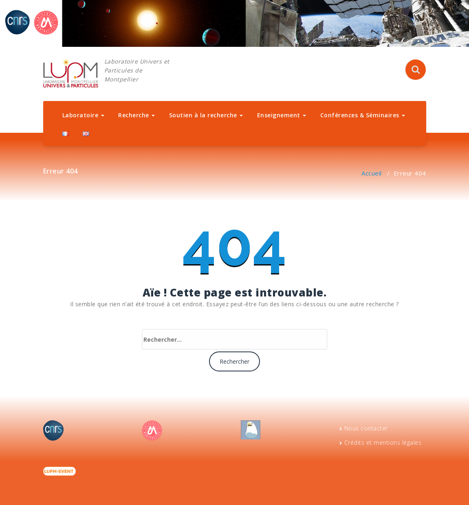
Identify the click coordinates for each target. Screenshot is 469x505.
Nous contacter (366, 428)
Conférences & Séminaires (362, 115)
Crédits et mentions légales (383, 442)
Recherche (136, 115)
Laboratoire (83, 115)
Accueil (371, 173)
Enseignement (281, 115)
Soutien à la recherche (206, 115)
